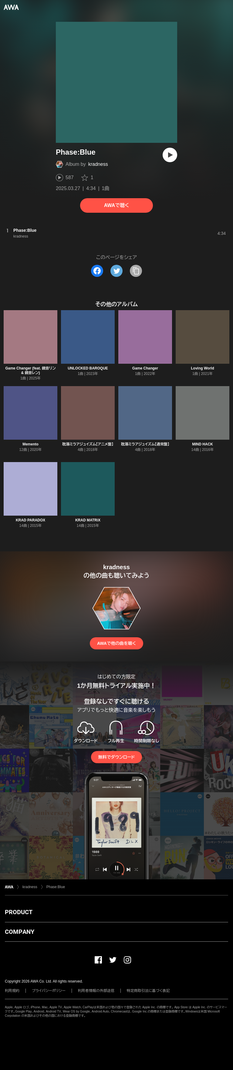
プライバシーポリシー (49, 991)
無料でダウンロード (116, 757)
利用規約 (12, 991)
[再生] (170, 155)
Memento (30, 444)
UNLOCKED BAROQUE (88, 368)
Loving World (202, 368)
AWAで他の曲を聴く (116, 643)
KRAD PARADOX (30, 520)
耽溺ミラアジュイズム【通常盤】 (145, 444)
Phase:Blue (55, 887)
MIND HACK (202, 444)
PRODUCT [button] (18, 912)
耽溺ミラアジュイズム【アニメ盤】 (87, 444)
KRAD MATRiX (87, 520)
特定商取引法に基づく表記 (148, 991)
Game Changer (145, 368)
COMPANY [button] (19, 931)
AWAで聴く (116, 205)
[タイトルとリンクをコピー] (136, 271)
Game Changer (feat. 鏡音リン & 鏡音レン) (30, 370)
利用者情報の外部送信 (96, 991)
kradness (98, 164)
